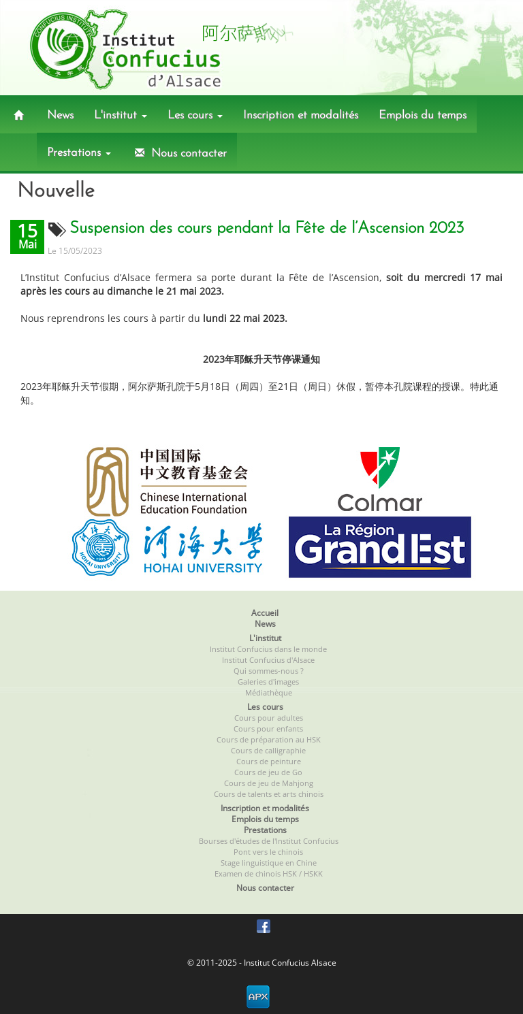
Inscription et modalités (300, 115)
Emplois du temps (422, 115)
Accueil (265, 613)
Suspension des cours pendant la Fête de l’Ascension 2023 (266, 228)
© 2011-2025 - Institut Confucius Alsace (261, 962)
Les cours (195, 115)
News (60, 115)
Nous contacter (179, 153)
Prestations (79, 153)
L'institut (120, 115)
